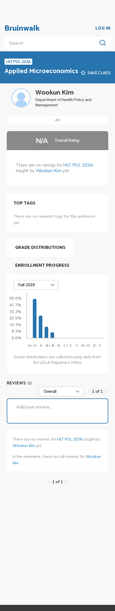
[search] (52, 43)
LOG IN (103, 28)
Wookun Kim (48, 170)
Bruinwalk (22, 28)
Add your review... (34, 407)
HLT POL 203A (78, 165)
